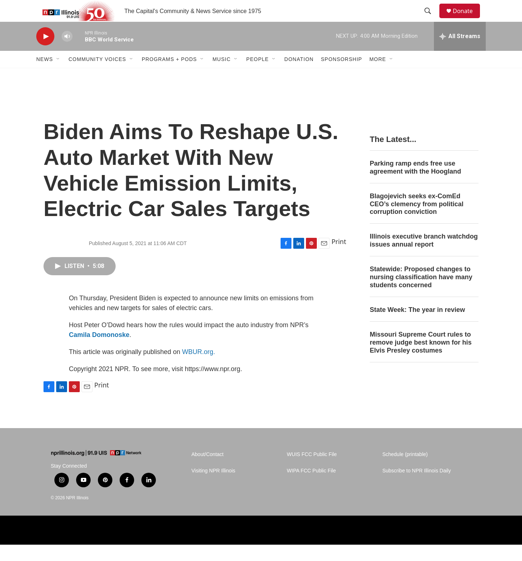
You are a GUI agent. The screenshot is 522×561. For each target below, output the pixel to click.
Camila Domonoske (99, 351)
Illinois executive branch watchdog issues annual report (424, 256)
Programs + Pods (169, 75)
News (44, 75)
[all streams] (460, 52)
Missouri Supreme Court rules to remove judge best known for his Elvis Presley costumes (421, 358)
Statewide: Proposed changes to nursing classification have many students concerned (421, 293)
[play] (45, 53)
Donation (299, 75)
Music (221, 75)
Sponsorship (341, 75)
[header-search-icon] (431, 19)
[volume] (67, 53)
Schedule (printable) (405, 470)
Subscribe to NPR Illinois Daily (416, 487)
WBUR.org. (198, 368)
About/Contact (207, 470)
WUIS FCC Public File (312, 470)
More (377, 75)
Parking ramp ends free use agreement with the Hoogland (415, 183)
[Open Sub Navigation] (58, 75)
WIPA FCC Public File (311, 487)
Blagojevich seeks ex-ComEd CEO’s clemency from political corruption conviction (416, 220)
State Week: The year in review (417, 326)
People (257, 75)
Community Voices (97, 75)
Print (338, 257)
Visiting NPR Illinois (213, 487)
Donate (467, 19)
